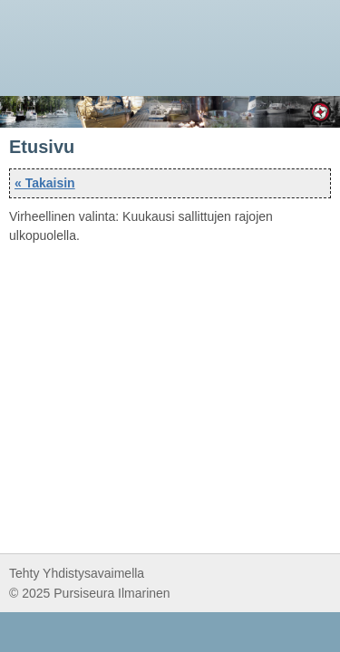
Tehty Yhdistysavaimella (76, 573)
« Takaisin (45, 183)
